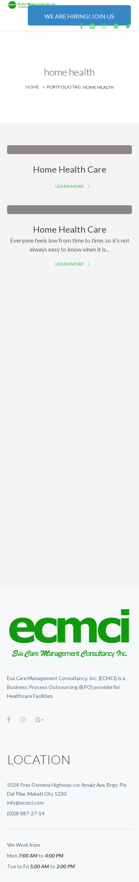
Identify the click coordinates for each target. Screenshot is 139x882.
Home (32, 87)
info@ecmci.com (25, 802)
